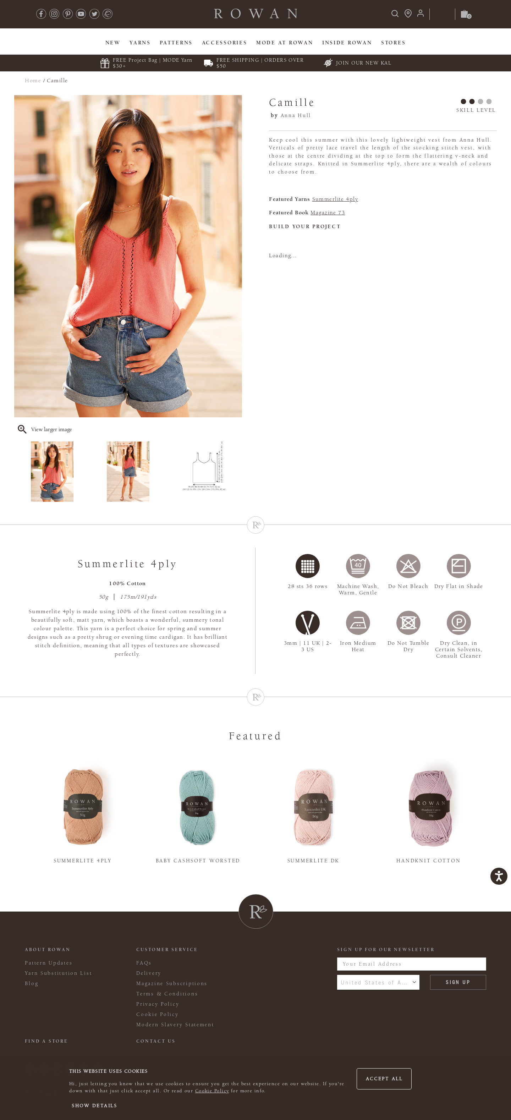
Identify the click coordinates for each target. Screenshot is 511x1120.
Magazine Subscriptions (172, 984)
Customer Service (167, 949)
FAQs (144, 963)
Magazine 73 (328, 212)
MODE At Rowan (284, 43)
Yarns (140, 43)
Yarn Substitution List (58, 973)
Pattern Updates (48, 963)
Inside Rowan (347, 43)
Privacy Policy (157, 1004)
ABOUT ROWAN (48, 949)
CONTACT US (156, 1041)
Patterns (176, 43)
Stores (393, 43)
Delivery (148, 973)
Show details (94, 1106)
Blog (31, 984)
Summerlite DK (313, 861)
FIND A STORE (46, 1041)
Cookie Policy (212, 1091)
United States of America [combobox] (378, 982)
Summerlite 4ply (335, 199)
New (113, 43)
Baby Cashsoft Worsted (198, 861)
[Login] (420, 15)
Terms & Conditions (167, 994)
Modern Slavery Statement (175, 1025)
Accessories (224, 43)
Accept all (384, 1079)
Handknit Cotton (428, 861)
